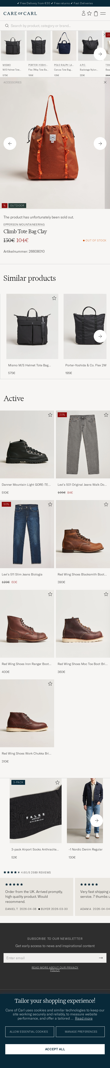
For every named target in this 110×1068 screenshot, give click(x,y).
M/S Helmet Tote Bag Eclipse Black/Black (11, 69)
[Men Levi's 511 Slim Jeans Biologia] (27, 534)
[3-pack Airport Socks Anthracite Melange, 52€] (35, 819)
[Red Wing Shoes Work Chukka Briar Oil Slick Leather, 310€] (27, 721)
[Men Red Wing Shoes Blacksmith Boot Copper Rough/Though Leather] (83, 534)
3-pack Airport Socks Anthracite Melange (33, 849)
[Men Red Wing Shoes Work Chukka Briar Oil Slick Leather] (27, 713)
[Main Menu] (103, 13)
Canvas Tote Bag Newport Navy (62, 69)
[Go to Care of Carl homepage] (20, 13)
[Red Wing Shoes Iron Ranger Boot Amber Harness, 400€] (27, 632)
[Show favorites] (89, 13)
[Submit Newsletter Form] (100, 958)
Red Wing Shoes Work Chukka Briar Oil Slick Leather (27, 753)
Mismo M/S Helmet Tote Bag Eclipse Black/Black (28, 365)
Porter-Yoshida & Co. (38, 65)
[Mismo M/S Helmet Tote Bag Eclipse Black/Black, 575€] (13, 54)
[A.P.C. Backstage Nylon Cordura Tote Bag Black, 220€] (90, 54)
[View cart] (96, 13)
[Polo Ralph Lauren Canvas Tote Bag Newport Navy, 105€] (64, 54)
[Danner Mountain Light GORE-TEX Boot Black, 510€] (27, 453)
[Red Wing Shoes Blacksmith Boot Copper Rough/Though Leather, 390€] (83, 542)
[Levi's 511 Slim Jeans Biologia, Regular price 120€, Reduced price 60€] (27, 542)
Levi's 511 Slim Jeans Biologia (22, 574)
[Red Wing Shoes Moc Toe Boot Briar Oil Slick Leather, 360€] (83, 632)
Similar (30, 278)
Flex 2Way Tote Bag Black (38, 69)
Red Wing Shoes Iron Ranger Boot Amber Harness (25, 664)
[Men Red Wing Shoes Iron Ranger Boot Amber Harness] (27, 624)
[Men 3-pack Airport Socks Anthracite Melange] (36, 810)
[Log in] (83, 13)
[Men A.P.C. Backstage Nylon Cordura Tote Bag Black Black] (90, 46)
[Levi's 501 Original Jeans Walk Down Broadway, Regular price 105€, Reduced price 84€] (83, 453)
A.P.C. (83, 65)
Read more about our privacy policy (55, 969)
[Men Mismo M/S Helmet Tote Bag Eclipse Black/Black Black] (13, 46)
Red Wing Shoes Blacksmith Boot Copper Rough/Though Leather (81, 574)
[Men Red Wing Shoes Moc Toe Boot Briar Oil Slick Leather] (83, 624)
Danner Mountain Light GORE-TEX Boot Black (26, 485)
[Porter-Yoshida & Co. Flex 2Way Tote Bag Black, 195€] (38, 54)
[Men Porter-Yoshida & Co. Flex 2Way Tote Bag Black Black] (39, 46)
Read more (84, 1018)
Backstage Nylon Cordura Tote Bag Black (88, 69)
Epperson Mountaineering (24, 224)
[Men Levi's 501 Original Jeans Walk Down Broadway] (83, 444)
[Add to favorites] (53, 299)
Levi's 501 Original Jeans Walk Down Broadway (83, 485)
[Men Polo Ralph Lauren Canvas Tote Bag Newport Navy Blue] (64, 46)
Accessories (13, 82)
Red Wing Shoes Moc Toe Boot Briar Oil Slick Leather (83, 664)
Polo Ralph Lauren (64, 65)
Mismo (7, 65)
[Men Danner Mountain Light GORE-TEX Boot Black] (27, 444)
